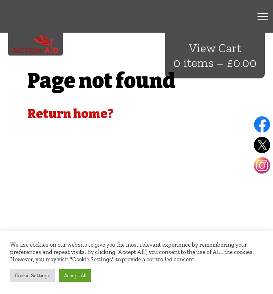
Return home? (70, 114)
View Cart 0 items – (215, 55)
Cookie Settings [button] (32, 275)
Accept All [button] (75, 275)
